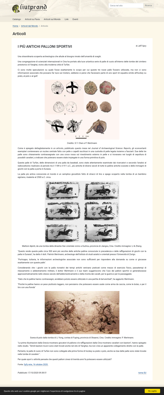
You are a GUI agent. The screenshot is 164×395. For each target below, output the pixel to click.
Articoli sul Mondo (52, 19)
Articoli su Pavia (32, 19)
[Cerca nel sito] (126, 5)
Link (66, 19)
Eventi (75, 19)
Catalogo (17, 19)
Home (15, 26)
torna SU (142, 373)
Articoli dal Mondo (29, 26)
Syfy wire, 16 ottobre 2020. (36, 364)
